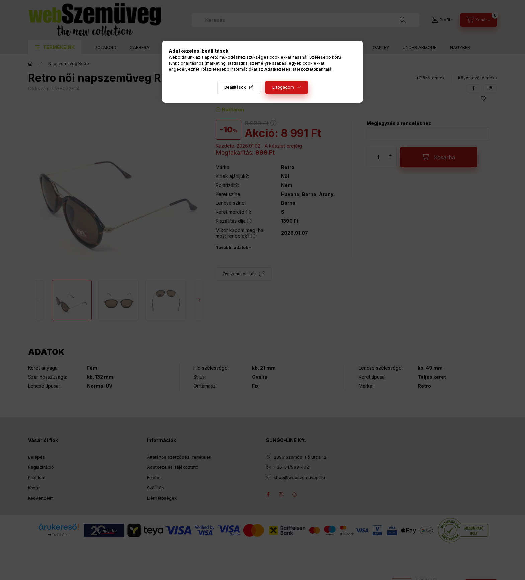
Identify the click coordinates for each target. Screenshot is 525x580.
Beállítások (235, 87)
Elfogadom (283, 87)
